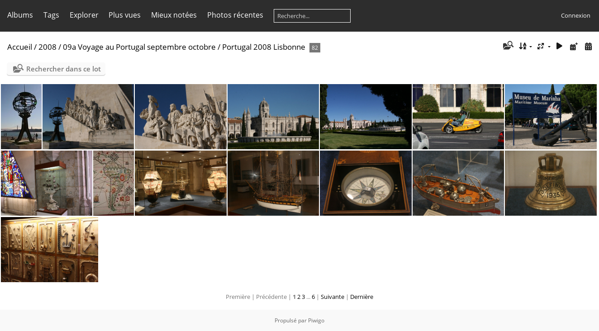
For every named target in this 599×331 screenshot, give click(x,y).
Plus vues (125, 15)
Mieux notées (174, 15)
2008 (47, 47)
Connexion (575, 15)
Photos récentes (235, 15)
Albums (20, 15)
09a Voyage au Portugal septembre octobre (139, 47)
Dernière (361, 297)
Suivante (332, 297)
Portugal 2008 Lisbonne (263, 47)
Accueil (19, 47)
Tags (51, 15)
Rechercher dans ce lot (63, 68)
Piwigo (316, 320)
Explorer (84, 15)
